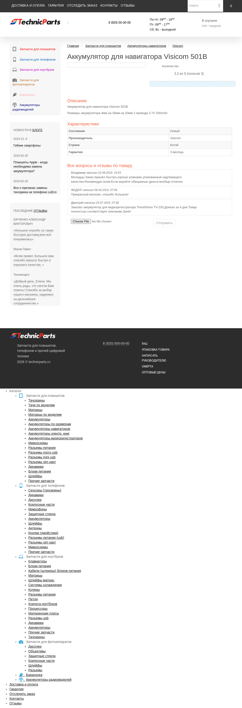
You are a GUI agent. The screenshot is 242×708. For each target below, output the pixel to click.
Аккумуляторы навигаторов (49, 429)
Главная (73, 46)
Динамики (35, 467)
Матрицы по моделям (45, 414)
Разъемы (35, 670)
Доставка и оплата (28, 5)
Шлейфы (35, 476)
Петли (33, 599)
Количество (170, 66)
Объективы (37, 651)
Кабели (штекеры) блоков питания (54, 571)
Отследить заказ (82, 5)
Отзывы (127, 5)
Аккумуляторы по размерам (49, 424)
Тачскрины (36, 400)
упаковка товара (156, 350)
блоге (37, 130)
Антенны (35, 528)
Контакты (108, 5)
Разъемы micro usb (42, 452)
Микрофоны (37, 509)
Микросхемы (38, 443)
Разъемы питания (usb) (46, 538)
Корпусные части (41, 504)
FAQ (144, 344)
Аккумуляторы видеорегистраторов (55, 438)
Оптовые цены (153, 372)
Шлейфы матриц (41, 580)
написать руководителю (154, 358)
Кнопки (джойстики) (43, 533)
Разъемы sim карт (42, 462)
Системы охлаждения (45, 585)
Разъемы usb (38, 618)
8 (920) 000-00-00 (116, 343)
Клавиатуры (37, 561)
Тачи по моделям (41, 405)
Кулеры (34, 590)
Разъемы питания (42, 448)
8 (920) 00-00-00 (119, 23)
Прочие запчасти (41, 481)
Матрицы (35, 410)
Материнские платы (43, 613)
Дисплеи (35, 500)
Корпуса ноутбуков (42, 604)
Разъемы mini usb (42, 457)
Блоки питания (39, 471)
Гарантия (56, 5)
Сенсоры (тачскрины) (44, 490)
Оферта (147, 366)
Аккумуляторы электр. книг (48, 433)
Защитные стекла (42, 514)
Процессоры (38, 609)
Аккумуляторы (39, 419)
